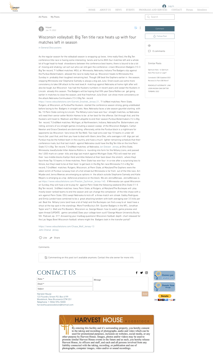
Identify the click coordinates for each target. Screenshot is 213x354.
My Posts (55, 17)
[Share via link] (54, 238)
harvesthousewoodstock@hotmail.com (55, 305)
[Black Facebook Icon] (136, 272)
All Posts (43, 17)
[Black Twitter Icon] (141, 272)
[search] (160, 17)
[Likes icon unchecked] (40, 238)
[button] (164, 297)
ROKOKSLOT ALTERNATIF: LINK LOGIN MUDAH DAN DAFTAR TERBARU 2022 (159, 88)
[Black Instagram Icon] (146, 272)
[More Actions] (138, 28)
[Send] (145, 294)
